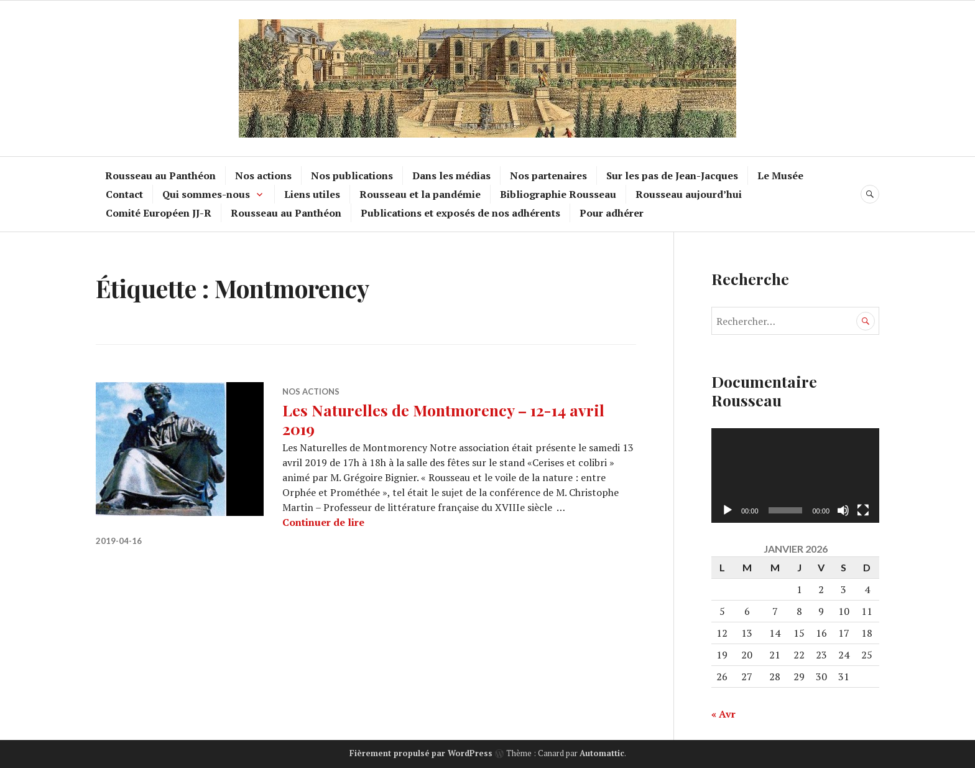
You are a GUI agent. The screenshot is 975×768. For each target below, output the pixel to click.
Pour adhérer (612, 213)
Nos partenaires (548, 175)
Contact (124, 194)
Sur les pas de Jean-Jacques (672, 175)
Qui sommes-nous (206, 194)
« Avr (723, 714)
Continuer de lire (323, 522)
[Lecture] (727, 510)
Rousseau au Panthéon (160, 175)
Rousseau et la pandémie (420, 194)
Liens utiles (312, 194)
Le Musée (780, 175)
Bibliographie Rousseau (558, 194)
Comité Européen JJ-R (158, 213)
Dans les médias (451, 175)
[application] (795, 475)
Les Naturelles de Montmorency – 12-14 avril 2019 (443, 419)
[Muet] (843, 510)
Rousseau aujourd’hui (688, 194)
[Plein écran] (863, 510)
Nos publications (352, 175)
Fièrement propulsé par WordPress (420, 753)
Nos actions (263, 175)
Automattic (602, 753)
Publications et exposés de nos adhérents (460, 213)
